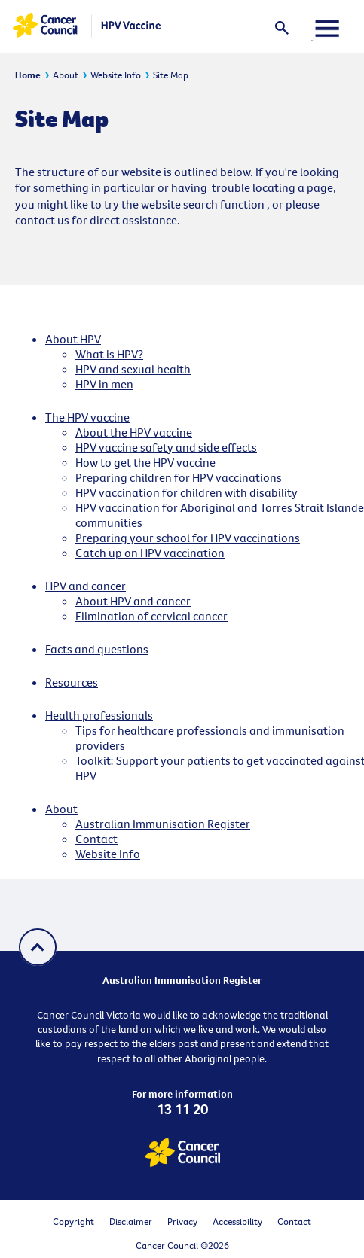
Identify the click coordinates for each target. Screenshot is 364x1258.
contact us (42, 219)
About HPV (73, 338)
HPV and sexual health (133, 368)
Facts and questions (96, 648)
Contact (96, 838)
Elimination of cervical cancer (151, 615)
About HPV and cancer (133, 600)
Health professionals (99, 715)
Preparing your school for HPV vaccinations (187, 537)
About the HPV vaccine (133, 432)
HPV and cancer (85, 585)
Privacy (182, 1221)
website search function (203, 204)
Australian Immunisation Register (162, 823)
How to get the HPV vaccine (145, 462)
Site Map (170, 75)
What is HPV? (109, 353)
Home (28, 75)
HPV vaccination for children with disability (186, 492)
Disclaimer (130, 1221)
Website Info (115, 75)
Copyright (73, 1221)
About (65, 75)
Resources (71, 682)
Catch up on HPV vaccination (150, 552)
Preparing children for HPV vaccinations (178, 477)
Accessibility (237, 1221)
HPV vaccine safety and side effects (166, 447)
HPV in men (104, 383)
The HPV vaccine (87, 417)
